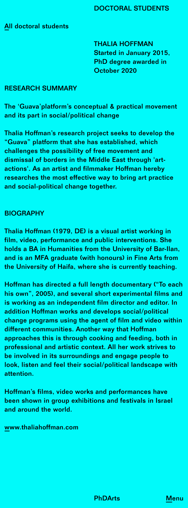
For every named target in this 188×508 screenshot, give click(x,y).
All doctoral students (37, 26)
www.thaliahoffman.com (42, 427)
